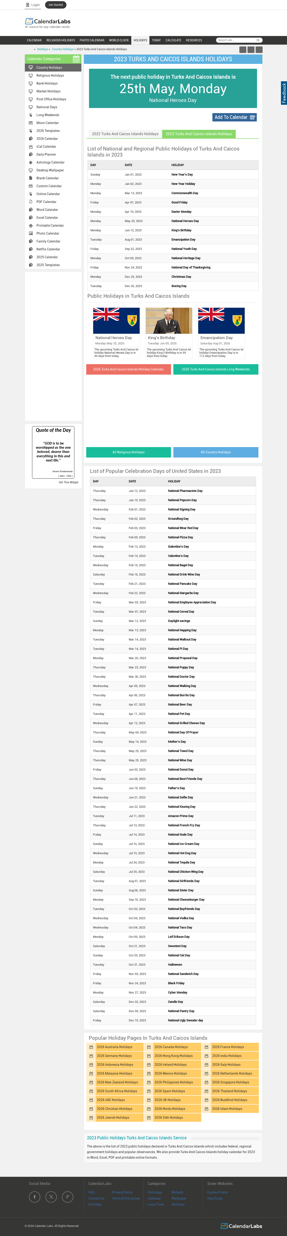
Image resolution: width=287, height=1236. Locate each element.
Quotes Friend (217, 1192)
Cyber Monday (177, 992)
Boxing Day (179, 286)
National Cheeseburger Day (186, 899)
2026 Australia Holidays (114, 1047)
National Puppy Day (181, 667)
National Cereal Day (181, 611)
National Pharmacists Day (185, 491)
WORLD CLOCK (119, 40)
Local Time (156, 1204)
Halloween (175, 964)
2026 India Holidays (226, 1056)
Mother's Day (177, 741)
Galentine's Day (178, 546)
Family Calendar (48, 241)
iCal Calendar (46, 146)
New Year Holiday (183, 184)
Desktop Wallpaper (50, 170)
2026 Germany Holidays (114, 1056)
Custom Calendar (49, 186)
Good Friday (180, 202)
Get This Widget (68, 482)
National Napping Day (182, 630)
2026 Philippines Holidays (174, 1082)
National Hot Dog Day (182, 853)
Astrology (155, 1192)
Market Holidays (48, 91)
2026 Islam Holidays (227, 1109)
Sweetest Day (177, 946)
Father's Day (176, 788)
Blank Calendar (47, 178)
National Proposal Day (183, 658)
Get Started (56, 5)
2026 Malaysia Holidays (114, 1073)
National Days (46, 107)
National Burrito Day (181, 695)
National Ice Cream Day (183, 844)
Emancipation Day (183, 239)
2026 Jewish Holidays (113, 1117)
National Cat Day (179, 955)
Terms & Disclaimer (126, 1198)
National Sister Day (181, 890)
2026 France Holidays (228, 1047)
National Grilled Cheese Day (186, 723)
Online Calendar (48, 194)
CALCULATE (173, 40)
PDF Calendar (46, 202)
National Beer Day (180, 704)
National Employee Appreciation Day (192, 602)
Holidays (42, 49)
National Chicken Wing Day (186, 871)
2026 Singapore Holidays (230, 1082)
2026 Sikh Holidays (169, 1117)
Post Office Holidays (51, 99)
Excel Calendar (47, 217)
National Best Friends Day (185, 779)
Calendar (154, 1198)
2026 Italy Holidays (226, 1064)
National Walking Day (182, 686)
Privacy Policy (122, 1192)
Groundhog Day (178, 518)
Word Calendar (47, 210)
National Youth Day (184, 249)
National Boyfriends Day (184, 909)
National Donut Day (181, 769)
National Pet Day (179, 714)
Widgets (177, 1192)
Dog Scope (215, 1198)
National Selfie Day (180, 797)
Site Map (94, 1204)
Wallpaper (179, 1198)
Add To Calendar (231, 117)
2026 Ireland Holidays (171, 1064)
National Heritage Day (186, 258)
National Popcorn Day (182, 500)
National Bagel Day (180, 565)
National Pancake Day (182, 583)
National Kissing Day (181, 806)
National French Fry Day (184, 825)
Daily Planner (46, 154)
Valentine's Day (178, 556)
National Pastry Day (181, 1011)
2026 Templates (48, 131)
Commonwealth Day (185, 193)
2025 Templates (48, 265)
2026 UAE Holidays (111, 1100)
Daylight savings (179, 621)
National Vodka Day (181, 918)
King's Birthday (181, 230)
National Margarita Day (183, 593)
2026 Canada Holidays (171, 1047)
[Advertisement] (53, 346)
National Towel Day (181, 751)
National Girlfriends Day (184, 881)
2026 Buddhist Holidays (229, 1100)
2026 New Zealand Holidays (117, 1082)
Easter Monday (181, 211)
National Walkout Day (182, 639)
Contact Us (96, 1198)
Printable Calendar (50, 225)
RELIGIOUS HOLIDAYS (60, 40)
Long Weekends (47, 115)
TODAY (156, 40)
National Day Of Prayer (183, 732)
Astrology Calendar (50, 162)
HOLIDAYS (140, 40)
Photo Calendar (47, 233)
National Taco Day (180, 927)
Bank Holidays (47, 83)
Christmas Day (181, 276)
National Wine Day (180, 760)
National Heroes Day (185, 221)
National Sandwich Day (183, 974)
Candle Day (175, 1002)
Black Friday (176, 983)
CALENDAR (34, 40)
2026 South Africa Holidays (117, 1091)
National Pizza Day (180, 537)
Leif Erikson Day (179, 936)
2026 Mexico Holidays (171, 1073)
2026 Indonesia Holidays (115, 1064)
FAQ (91, 1192)
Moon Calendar (47, 123)
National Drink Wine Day (184, 574)
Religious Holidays (50, 75)
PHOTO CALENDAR (92, 40)
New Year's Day (182, 174)
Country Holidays (63, 49)
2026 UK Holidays (168, 1100)
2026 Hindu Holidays (170, 1109)
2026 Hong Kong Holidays (174, 1056)
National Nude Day (180, 834)
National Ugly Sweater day (185, 1020)
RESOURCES (194, 40)
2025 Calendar (47, 257)
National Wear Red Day (183, 528)
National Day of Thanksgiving (191, 267)
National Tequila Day (181, 862)
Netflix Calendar (48, 249)
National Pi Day (178, 649)
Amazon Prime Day (181, 816)
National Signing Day (181, 509)
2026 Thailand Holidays (229, 1091)
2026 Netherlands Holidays (232, 1073)
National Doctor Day (181, 676)
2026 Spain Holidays (170, 1091)
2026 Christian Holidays (114, 1109)
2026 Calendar (47, 139)
